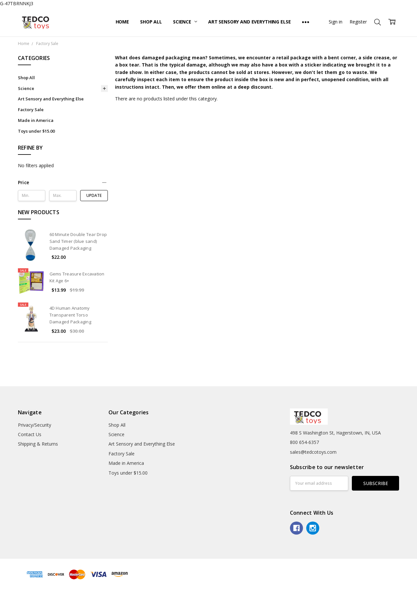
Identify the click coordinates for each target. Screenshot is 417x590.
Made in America (35, 120)
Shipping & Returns (38, 444)
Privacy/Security (34, 425)
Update (94, 195)
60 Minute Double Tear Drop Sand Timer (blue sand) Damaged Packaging (78, 241)
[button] (63, 182)
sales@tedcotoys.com (313, 452)
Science (185, 22)
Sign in (335, 22)
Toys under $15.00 (36, 131)
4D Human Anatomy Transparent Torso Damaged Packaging (70, 315)
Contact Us (29, 434)
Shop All (151, 22)
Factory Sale (31, 109)
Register (358, 22)
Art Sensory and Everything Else (249, 22)
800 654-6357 (304, 442)
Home (122, 22)
